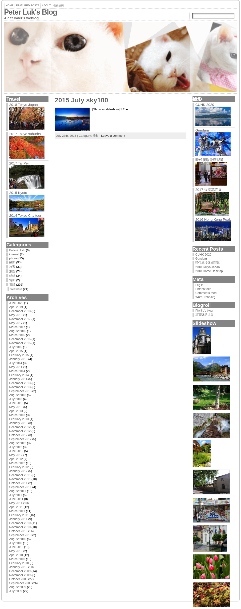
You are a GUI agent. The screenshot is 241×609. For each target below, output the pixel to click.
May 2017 (15, 323)
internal (14, 254)
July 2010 (15, 543)
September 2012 (20, 439)
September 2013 (20, 391)
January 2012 (18, 471)
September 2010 (20, 535)
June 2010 (16, 547)
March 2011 (17, 511)
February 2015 (19, 355)
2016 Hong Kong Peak (213, 219)
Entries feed (203, 289)
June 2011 (16, 499)
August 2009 (17, 587)
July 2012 (15, 447)
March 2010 (17, 559)
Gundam (202, 130)
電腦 (12, 284)
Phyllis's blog (204, 310)
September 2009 (20, 583)
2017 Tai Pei (18, 163)
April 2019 (16, 307)
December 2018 (20, 311)
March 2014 (17, 371)
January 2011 (18, 519)
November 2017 (20, 319)
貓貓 (12, 275)
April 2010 (16, 555)
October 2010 (18, 531)
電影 (12, 280)
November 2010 (20, 527)
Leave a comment (113, 135)
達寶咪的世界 (204, 314)
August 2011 (17, 491)
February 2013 (19, 419)
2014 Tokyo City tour (25, 215)
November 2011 (20, 479)
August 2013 (17, 395)
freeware (16, 289)
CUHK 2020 (204, 105)
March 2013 (17, 415)
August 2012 (17, 443)
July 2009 (15, 591)
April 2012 (16, 459)
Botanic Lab (17, 250)
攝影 (12, 262)
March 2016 (17, 335)
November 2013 (20, 387)
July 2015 (15, 347)
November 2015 (20, 343)
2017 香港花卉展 (208, 190)
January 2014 (18, 379)
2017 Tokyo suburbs (25, 134)
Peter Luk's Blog (30, 12)
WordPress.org (205, 297)
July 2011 (15, 495)
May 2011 (15, 503)
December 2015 (20, 339)
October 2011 (18, 483)
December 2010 (20, 523)
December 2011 (20, 475)
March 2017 (17, 327)
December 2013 (20, 383)
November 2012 (20, 431)
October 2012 (18, 435)
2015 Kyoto (18, 193)
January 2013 (18, 423)
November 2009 (20, 575)
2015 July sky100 (81, 100)
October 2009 (18, 579)
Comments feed (206, 293)
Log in (199, 285)
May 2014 (15, 367)
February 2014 (19, 375)
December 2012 (20, 427)
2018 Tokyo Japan (23, 105)
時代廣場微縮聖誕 (209, 160)
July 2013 (15, 399)
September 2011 (20, 487)
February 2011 (19, 515)
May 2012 (15, 455)
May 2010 (15, 551)
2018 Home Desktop (209, 271)
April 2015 (16, 351)
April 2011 (16, 507)
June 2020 (16, 303)
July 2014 (15, 363)
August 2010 (17, 539)
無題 (12, 271)
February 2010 (19, 563)
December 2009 (20, 571)
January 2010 (18, 567)
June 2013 (16, 403)
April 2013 (16, 411)
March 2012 (17, 463)
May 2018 (15, 315)
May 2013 (15, 407)
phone (13, 258)
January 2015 (18, 359)
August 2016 (17, 331)
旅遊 (12, 266)
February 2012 (19, 467)
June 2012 (16, 451)
